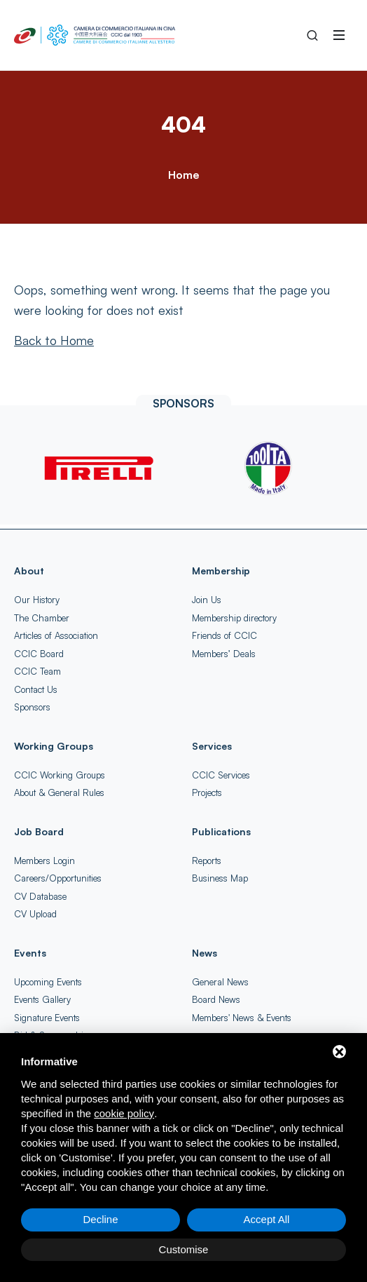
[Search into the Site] (312, 35)
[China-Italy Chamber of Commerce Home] (94, 35)
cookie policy (124, 1113)
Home (183, 175)
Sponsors (32, 707)
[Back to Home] (54, 340)
